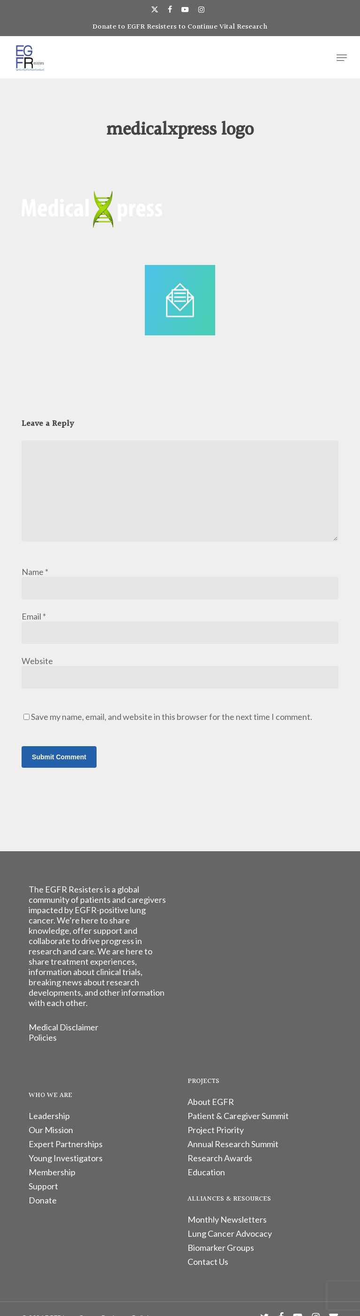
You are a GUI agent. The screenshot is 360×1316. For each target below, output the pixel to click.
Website (37, 661)
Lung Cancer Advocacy (230, 1233)
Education (206, 1172)
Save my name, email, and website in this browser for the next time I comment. (171, 716)
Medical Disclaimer (63, 1027)
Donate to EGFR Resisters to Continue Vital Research (180, 27)
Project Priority (216, 1130)
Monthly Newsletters (227, 1219)
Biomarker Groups (221, 1247)
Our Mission (51, 1130)
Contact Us (208, 1261)
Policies (43, 1037)
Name (35, 572)
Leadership (49, 1116)
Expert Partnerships (66, 1144)
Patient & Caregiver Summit (238, 1116)
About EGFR (211, 1102)
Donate (43, 1200)
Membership (52, 1172)
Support (43, 1186)
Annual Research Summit (233, 1144)
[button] (342, 57)
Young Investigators (66, 1158)
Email (34, 616)
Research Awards (220, 1158)
